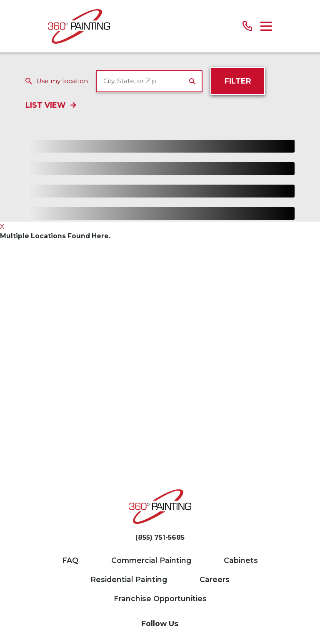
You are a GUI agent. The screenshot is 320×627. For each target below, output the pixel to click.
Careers (215, 579)
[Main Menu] (266, 26)
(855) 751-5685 (160, 537)
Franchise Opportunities (160, 598)
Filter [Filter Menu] (238, 81)
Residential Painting (128, 579)
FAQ (70, 560)
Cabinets (241, 560)
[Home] (79, 26)
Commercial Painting (151, 560)
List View (50, 105)
